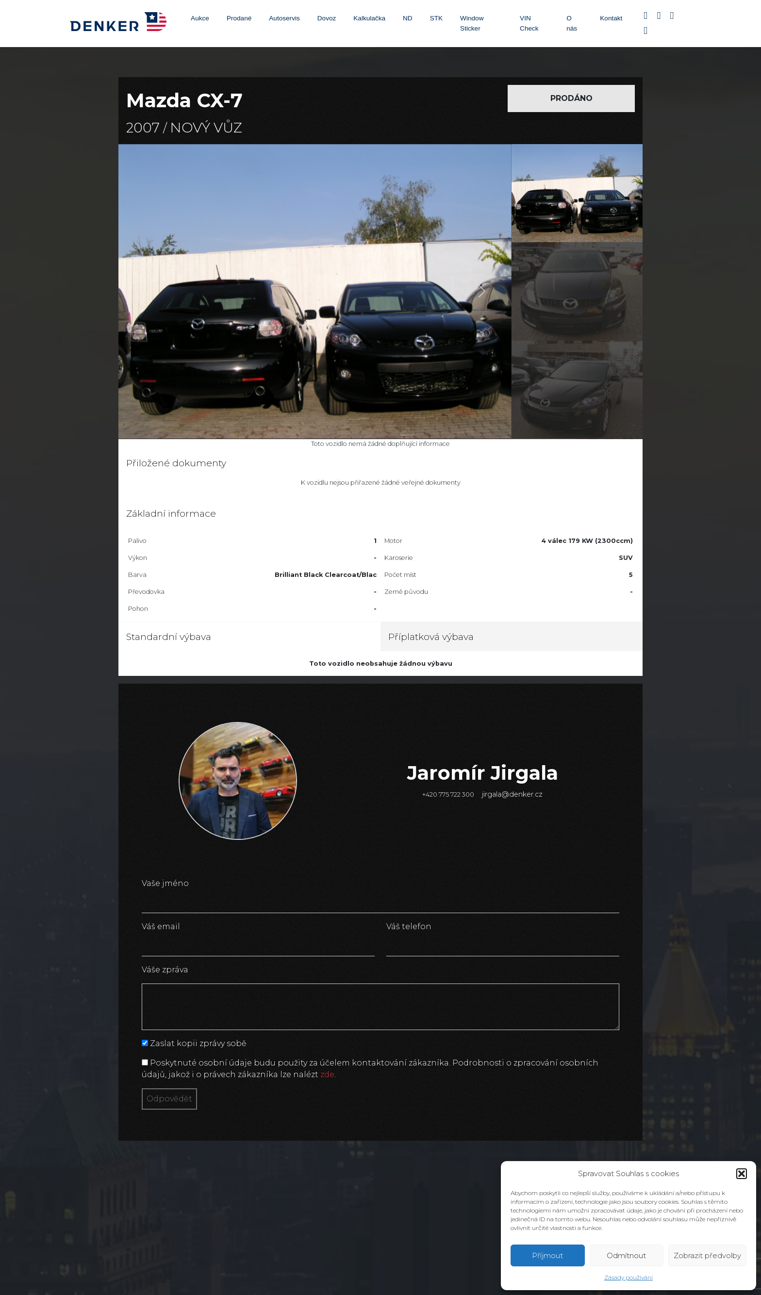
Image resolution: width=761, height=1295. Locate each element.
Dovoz (326, 18)
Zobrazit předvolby (707, 1255)
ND (408, 18)
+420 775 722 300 (448, 794)
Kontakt (611, 18)
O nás (571, 23)
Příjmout (547, 1255)
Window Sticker (471, 23)
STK (436, 18)
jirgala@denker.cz (512, 794)
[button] (741, 1174)
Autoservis (284, 18)
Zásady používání (628, 1277)
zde (327, 1074)
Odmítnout (626, 1255)
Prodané (239, 18)
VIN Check (529, 23)
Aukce (200, 18)
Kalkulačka (369, 18)
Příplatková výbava (431, 636)
